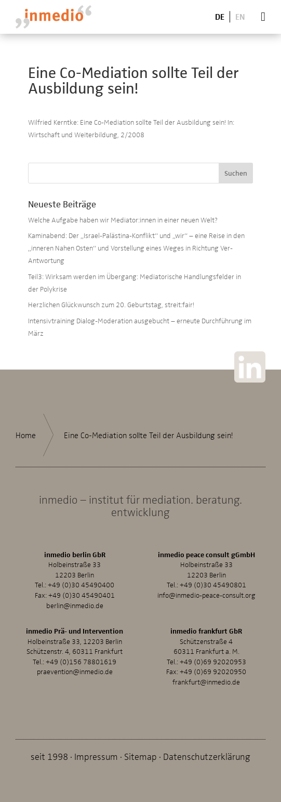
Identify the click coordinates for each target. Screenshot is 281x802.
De (219, 16)
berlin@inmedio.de (74, 605)
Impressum (96, 756)
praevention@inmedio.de (75, 671)
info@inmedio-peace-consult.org (206, 595)
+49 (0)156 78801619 (81, 661)
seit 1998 (49, 756)
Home (26, 435)
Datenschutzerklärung (206, 756)
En (240, 16)
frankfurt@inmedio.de (206, 682)
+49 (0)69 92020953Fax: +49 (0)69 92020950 (206, 666)
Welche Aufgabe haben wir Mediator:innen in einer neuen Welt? (123, 220)
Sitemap (140, 756)
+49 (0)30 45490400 (81, 584)
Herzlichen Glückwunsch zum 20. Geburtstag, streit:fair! (111, 304)
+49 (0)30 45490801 (213, 584)
